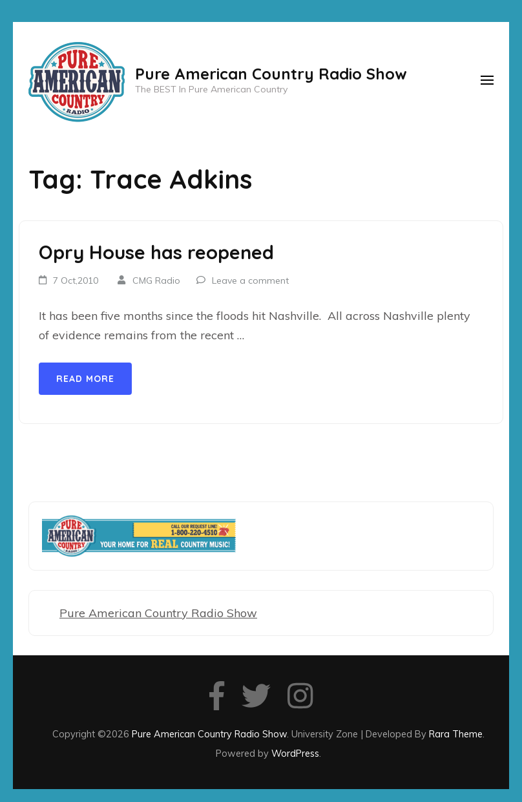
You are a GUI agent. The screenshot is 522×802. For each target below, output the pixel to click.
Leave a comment (250, 280)
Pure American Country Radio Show (271, 73)
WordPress (295, 753)
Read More (85, 379)
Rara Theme (456, 734)
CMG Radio (156, 280)
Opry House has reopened (156, 252)
